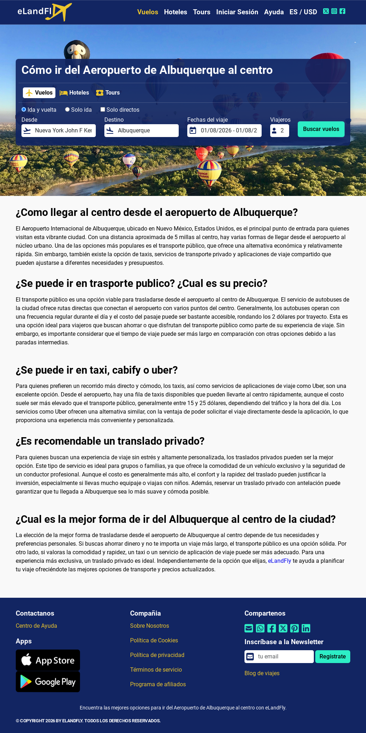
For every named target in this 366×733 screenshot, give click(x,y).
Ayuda (274, 12)
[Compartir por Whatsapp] (260, 632)
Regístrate (333, 656)
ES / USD (303, 12)
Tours (202, 12)
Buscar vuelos (321, 129)
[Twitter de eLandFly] (327, 11)
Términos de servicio (156, 669)
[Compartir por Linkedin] (306, 632)
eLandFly (279, 560)
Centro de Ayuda (36, 625)
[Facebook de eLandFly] (343, 11)
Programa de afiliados (158, 684)
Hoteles (175, 12)
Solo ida (78, 109)
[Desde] (63, 130)
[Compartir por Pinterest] (294, 632)
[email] (284, 656)
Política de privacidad (157, 655)
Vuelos (147, 12)
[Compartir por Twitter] (283, 632)
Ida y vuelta (38, 109)
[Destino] (146, 130)
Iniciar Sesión (237, 12)
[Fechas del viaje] (229, 130)
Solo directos (119, 109)
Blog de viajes (262, 673)
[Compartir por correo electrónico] (248, 632)
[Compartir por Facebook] (271, 632)
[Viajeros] (282, 130)
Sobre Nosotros (149, 625)
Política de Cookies (154, 640)
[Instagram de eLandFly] (335, 11)
